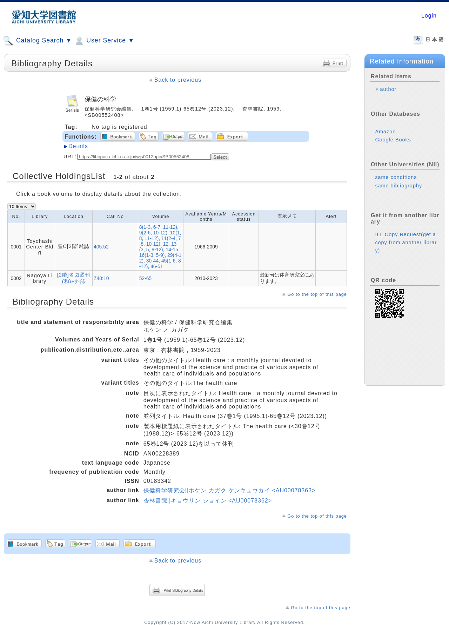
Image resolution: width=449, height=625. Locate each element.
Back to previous (177, 80)
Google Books (393, 139)
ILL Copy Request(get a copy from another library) (406, 242)
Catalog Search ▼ (37, 40)
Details (78, 146)
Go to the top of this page (317, 294)
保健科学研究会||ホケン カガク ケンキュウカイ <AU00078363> (229, 490)
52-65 (145, 278)
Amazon (385, 131)
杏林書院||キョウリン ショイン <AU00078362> (207, 501)
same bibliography (398, 185)
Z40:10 (101, 278)
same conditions (396, 177)
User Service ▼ (104, 40)
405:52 (101, 247)
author (388, 89)
